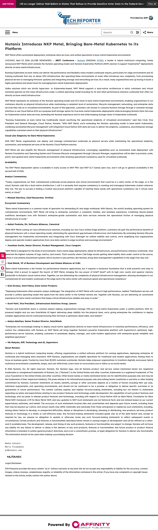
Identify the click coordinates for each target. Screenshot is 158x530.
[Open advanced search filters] (138, 32)
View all (152, 4)
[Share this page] (148, 32)
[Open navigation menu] (11, 32)
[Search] (115, 32)
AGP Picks (8, 4)
